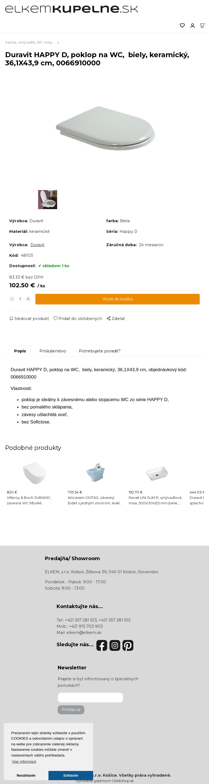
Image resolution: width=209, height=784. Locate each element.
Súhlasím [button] (70, 775)
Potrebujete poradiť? (100, 351)
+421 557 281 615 (114, 620)
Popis (20, 351)
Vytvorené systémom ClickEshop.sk (105, 781)
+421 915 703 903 (86, 626)
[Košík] (204, 25)
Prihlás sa (71, 709)
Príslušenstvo (52, 351)
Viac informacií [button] (24, 761)
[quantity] (20, 299)
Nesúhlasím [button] (26, 775)
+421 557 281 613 (81, 620)
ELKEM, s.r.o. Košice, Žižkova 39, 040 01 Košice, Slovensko (101, 571)
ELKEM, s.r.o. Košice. (96, 775)
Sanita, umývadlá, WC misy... (29, 42)
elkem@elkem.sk (83, 632)
